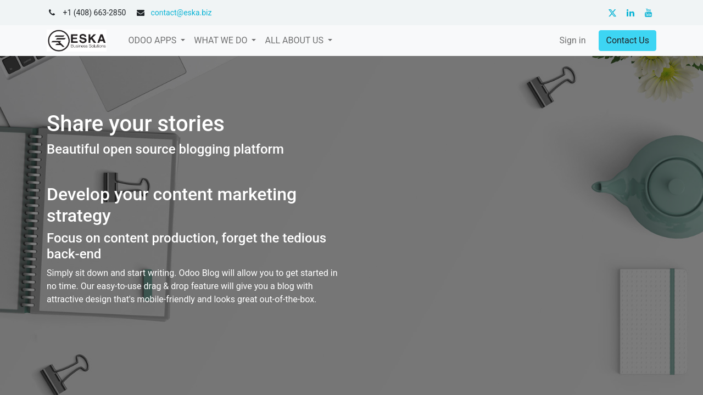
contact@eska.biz (180, 12)
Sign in (573, 40)
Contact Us (627, 40)
